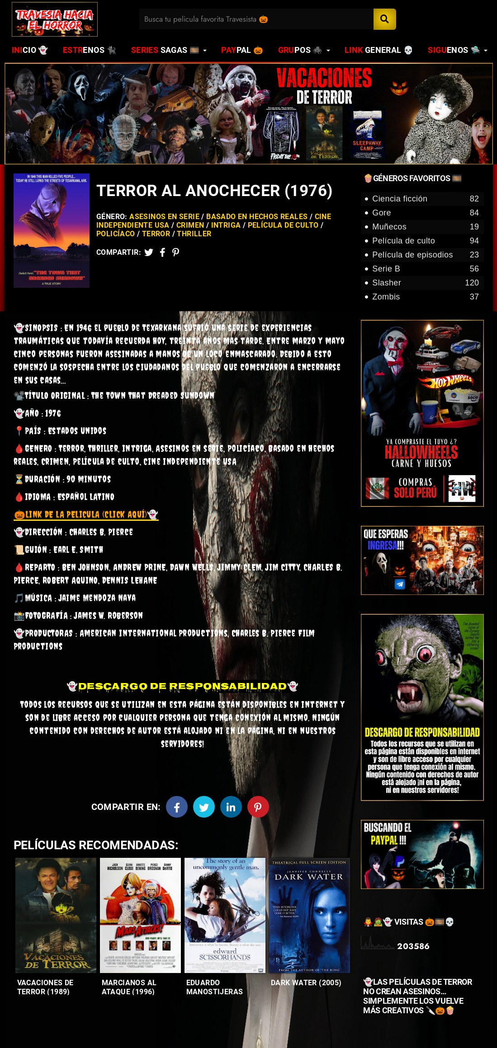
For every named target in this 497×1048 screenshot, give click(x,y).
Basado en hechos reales (257, 216)
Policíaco (115, 233)
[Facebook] (177, 807)
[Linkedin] (231, 807)
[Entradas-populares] (55, 915)
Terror (156, 233)
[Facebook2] (162, 252)
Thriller (194, 233)
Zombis (425, 297)
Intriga (226, 225)
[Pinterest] (175, 252)
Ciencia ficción (425, 199)
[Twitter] (148, 252)
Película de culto (283, 225)
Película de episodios (425, 255)
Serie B (425, 269)
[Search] (385, 19)
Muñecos (425, 227)
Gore (425, 213)
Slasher (425, 283)
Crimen (190, 225)
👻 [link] (86, 514)
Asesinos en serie (164, 216)
